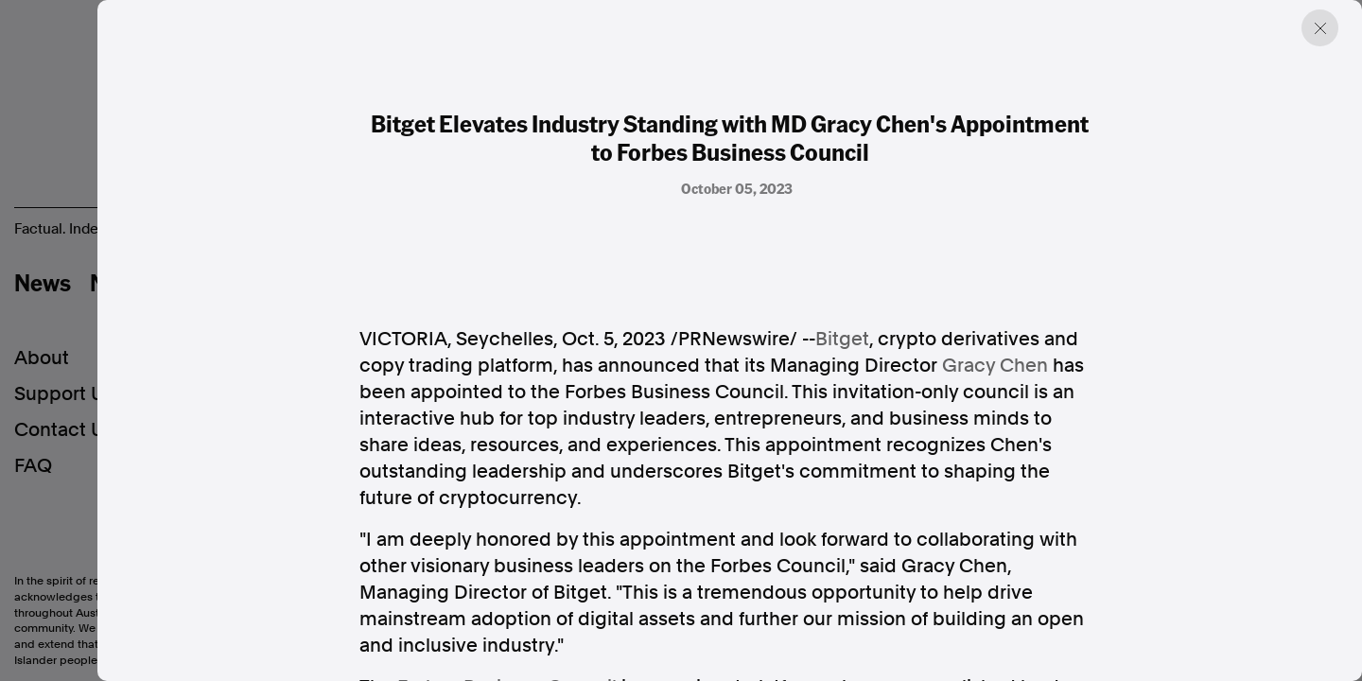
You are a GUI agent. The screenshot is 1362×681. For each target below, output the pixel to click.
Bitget (842, 338)
